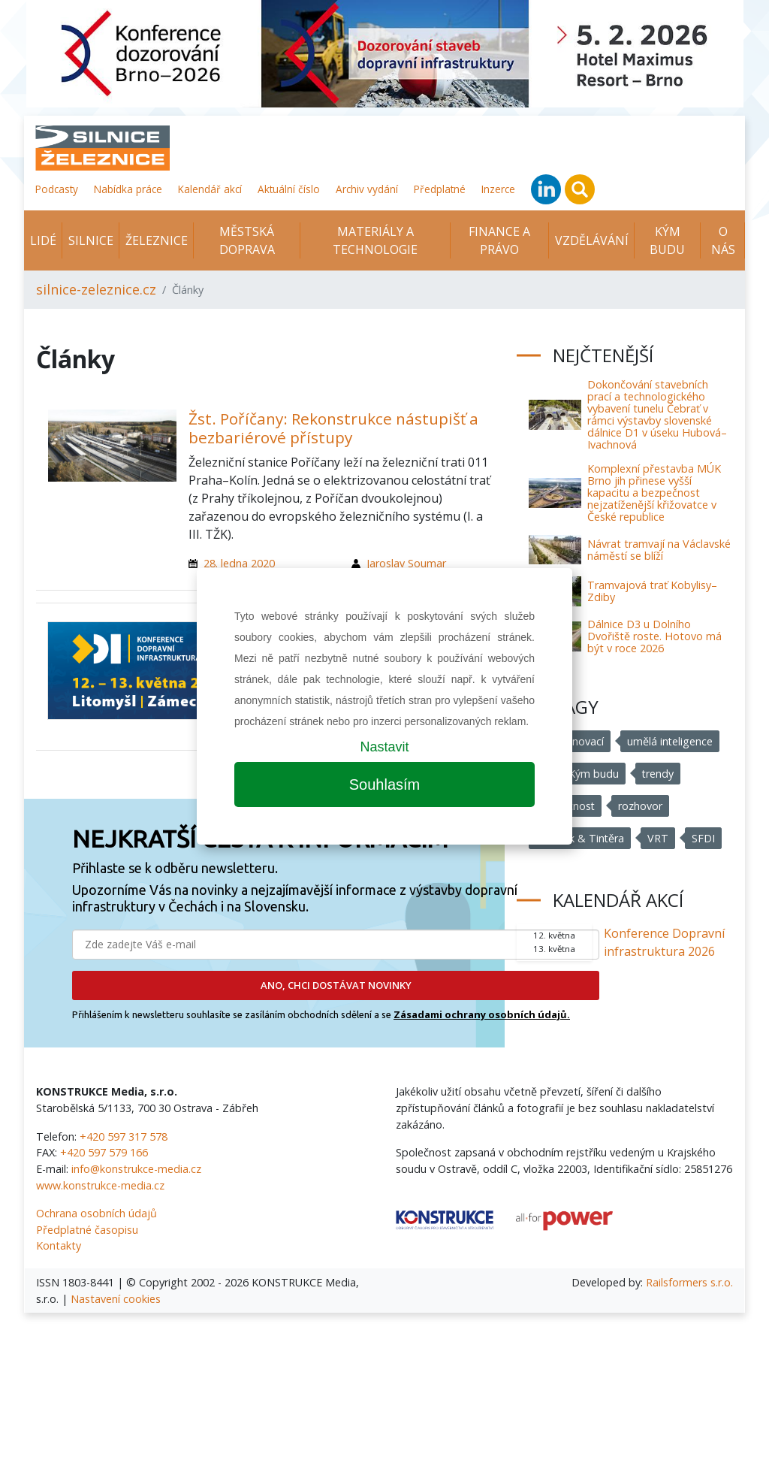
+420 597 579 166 (104, 1152)
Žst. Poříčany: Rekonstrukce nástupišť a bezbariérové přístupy (333, 428)
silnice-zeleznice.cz (96, 289)
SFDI (704, 838)
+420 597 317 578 (123, 1136)
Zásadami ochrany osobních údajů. (482, 1014)
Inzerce (498, 189)
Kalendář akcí (210, 189)
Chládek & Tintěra (580, 838)
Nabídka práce (128, 189)
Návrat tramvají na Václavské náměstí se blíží (659, 550)
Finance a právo (499, 240)
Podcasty (56, 189)
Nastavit (384, 746)
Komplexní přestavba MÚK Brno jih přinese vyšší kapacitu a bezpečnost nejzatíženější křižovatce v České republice (654, 492)
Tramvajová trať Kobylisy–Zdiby (652, 591)
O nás (723, 240)
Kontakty (58, 1245)
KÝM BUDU (667, 240)
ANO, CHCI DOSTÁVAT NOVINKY (336, 985)
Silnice (90, 240)
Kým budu (593, 773)
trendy (658, 773)
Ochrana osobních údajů (96, 1213)
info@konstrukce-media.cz (136, 1169)
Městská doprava (247, 240)
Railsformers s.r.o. (689, 1282)
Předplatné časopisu (87, 1230)
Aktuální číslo (289, 189)
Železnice (156, 240)
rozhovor (641, 806)
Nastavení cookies (116, 1299)
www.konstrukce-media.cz (100, 1185)
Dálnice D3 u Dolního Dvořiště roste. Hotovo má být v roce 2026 (654, 636)
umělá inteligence (670, 741)
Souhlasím (385, 784)
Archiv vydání (367, 189)
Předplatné (440, 189)
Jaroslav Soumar (406, 563)
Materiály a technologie (375, 240)
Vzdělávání (592, 240)
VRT (658, 838)
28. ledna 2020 (239, 563)
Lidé (43, 240)
